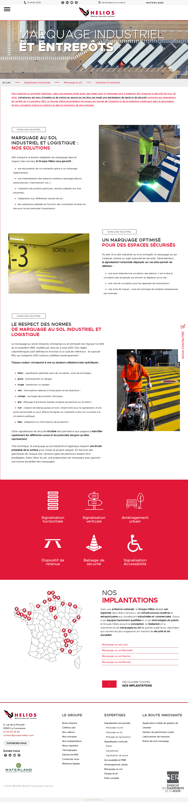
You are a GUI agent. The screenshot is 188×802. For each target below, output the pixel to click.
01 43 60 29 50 (34, 2)
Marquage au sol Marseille (117, 650)
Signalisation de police (117, 755)
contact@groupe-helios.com (18, 735)
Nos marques (69, 736)
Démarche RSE (70, 754)
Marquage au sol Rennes (116, 662)
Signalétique (112, 750)
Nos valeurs (68, 732)
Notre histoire (69, 723)
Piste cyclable (111, 778)
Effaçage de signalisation (118, 737)
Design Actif (111, 773)
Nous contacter (183, 341)
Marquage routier (114, 727)
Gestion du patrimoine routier (158, 732)
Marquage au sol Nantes (116, 656)
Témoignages (69, 750)
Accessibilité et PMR (115, 760)
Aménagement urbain (116, 764)
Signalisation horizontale (117, 723)
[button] (103, 164)
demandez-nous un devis (113, 2)
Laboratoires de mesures (156, 736)
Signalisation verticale (116, 741)
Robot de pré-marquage (156, 741)
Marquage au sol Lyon (115, 644)
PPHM (109, 746)
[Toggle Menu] (7, 9)
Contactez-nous (16, 743)
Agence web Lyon (94, 800)
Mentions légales (71, 763)
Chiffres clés (68, 727)
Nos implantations (72, 741)
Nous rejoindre (70, 745)
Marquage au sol (114, 732)
